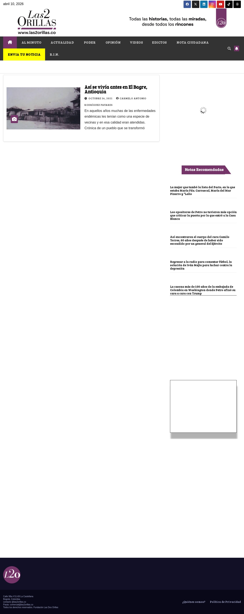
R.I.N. (54, 54)
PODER (89, 42)
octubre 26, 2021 (100, 98)
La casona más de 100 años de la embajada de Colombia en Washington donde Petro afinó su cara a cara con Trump (203, 290)
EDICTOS (159, 42)
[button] (229, 48)
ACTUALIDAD (62, 42)
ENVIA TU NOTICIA (24, 54)
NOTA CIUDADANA (192, 42)
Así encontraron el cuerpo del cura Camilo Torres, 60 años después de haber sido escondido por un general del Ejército (200, 240)
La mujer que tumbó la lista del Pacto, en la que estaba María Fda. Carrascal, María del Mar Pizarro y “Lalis (203, 190)
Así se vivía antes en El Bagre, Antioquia (115, 89)
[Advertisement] (203, 327)
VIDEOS (136, 42)
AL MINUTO (31, 42)
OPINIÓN (113, 42)
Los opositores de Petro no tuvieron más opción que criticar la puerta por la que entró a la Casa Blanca (203, 215)
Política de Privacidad (225, 602)
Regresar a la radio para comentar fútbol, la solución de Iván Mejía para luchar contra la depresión (201, 265)
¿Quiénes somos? (193, 602)
